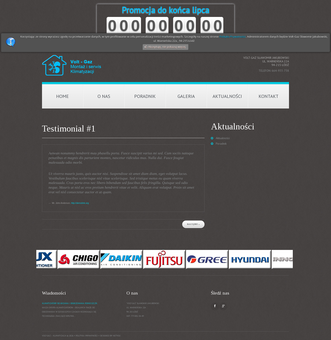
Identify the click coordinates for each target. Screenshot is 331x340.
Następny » (193, 224)
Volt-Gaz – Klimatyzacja (54, 335)
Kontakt (268, 96)
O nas (104, 96)
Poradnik (145, 96)
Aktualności (227, 96)
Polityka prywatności (87, 335)
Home (62, 96)
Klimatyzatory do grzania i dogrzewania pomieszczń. (70, 303)
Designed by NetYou (110, 335)
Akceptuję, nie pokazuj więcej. (167, 47)
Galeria (186, 96)
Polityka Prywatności (233, 36)
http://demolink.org (80, 203)
